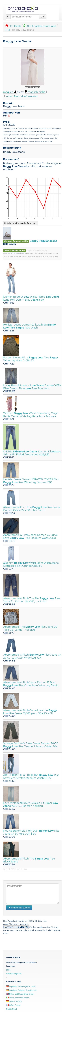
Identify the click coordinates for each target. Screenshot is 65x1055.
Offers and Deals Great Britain (20, 994)
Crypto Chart (11, 1009)
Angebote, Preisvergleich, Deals (20, 986)
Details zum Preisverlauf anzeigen (20, 223)
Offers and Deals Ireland (17, 998)
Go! (42, 16)
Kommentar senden (19, 907)
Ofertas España (14, 1001)
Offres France (13, 1005)
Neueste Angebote (14, 974)
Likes (8, 970)
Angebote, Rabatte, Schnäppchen (21, 990)
